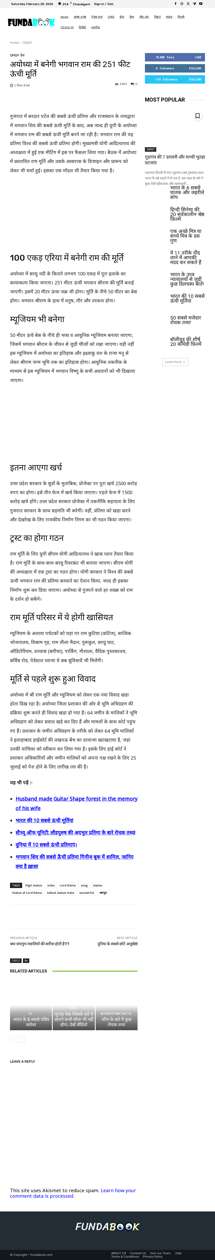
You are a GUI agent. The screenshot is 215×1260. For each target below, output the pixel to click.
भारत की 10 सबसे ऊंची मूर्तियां (44, 820)
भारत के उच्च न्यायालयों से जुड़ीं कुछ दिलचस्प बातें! (187, 279)
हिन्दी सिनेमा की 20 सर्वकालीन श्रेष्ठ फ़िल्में (187, 214)
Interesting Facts (116, 1013)
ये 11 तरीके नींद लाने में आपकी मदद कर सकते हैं (185, 257)
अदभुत (103, 893)
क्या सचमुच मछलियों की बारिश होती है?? (39, 944)
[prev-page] (13, 1038)
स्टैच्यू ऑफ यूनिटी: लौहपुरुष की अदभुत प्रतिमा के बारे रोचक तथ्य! (75, 832)
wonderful (86, 893)
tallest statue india (60, 893)
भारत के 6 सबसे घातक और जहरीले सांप (187, 192)
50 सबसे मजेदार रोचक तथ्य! (185, 319)
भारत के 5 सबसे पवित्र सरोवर (31, 1022)
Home (14, 42)
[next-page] (21, 1038)
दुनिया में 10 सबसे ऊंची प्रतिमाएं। (46, 844)
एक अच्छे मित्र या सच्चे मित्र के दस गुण (185, 236)
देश (22, 55)
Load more (175, 362)
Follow (195, 68)
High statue (33, 885)
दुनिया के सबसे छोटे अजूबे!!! (117, 944)
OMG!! (27, 42)
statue (97, 885)
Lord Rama (68, 885)
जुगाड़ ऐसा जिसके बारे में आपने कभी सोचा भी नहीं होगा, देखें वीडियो (73, 1019)
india (51, 885)
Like (198, 57)
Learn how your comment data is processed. (73, 1193)
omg (84, 885)
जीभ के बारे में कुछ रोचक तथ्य (116, 1022)
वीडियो (73, 1008)
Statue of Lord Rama (27, 893)
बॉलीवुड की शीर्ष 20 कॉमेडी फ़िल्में (185, 341)
